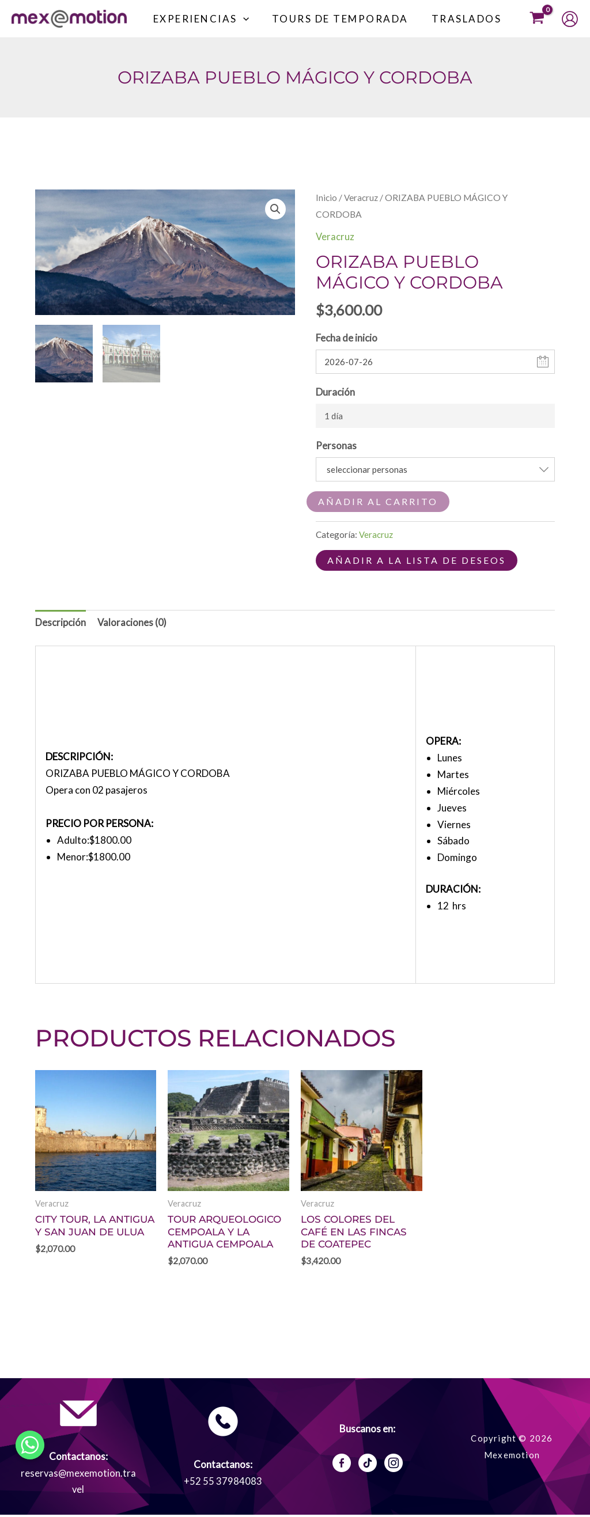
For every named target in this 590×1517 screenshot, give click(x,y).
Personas (336, 445)
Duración (335, 391)
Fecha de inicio (346, 338)
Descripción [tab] (60, 622)
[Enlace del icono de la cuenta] (569, 19)
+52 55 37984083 (223, 1483)
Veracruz (361, 197)
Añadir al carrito (378, 501)
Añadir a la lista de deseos (416, 560)
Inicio (326, 197)
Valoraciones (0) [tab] (132, 622)
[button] (252, 19)
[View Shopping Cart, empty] (537, 18)
